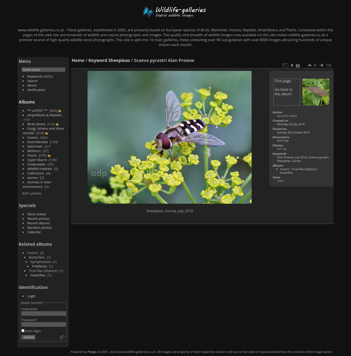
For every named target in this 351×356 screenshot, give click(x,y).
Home (78, 60)
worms (32, 177)
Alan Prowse (285, 157)
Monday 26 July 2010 (291, 124)
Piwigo (92, 352)
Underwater (36, 164)
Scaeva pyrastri (318, 157)
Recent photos (38, 218)
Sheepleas (119, 60)
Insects (32, 137)
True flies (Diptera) (304, 169)
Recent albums (38, 223)
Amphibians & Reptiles (44, 115)
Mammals (35, 146)
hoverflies (37, 275)
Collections (35, 173)
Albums (27, 102)
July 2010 (301, 157)
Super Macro (37, 159)
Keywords (34, 76)
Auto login (31, 330)
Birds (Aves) (36, 124)
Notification (36, 89)
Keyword (97, 60)
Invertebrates (37, 142)
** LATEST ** (37, 110)
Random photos (39, 227)
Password (28, 320)
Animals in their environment (37, 184)
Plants (32, 155)
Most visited (36, 214)
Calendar (34, 232)
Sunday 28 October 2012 (293, 132)
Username (29, 309)
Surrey (296, 161)
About (31, 85)
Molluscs (34, 150)
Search (32, 80)
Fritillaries (39, 266)
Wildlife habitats (39, 168)
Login (31, 296)
